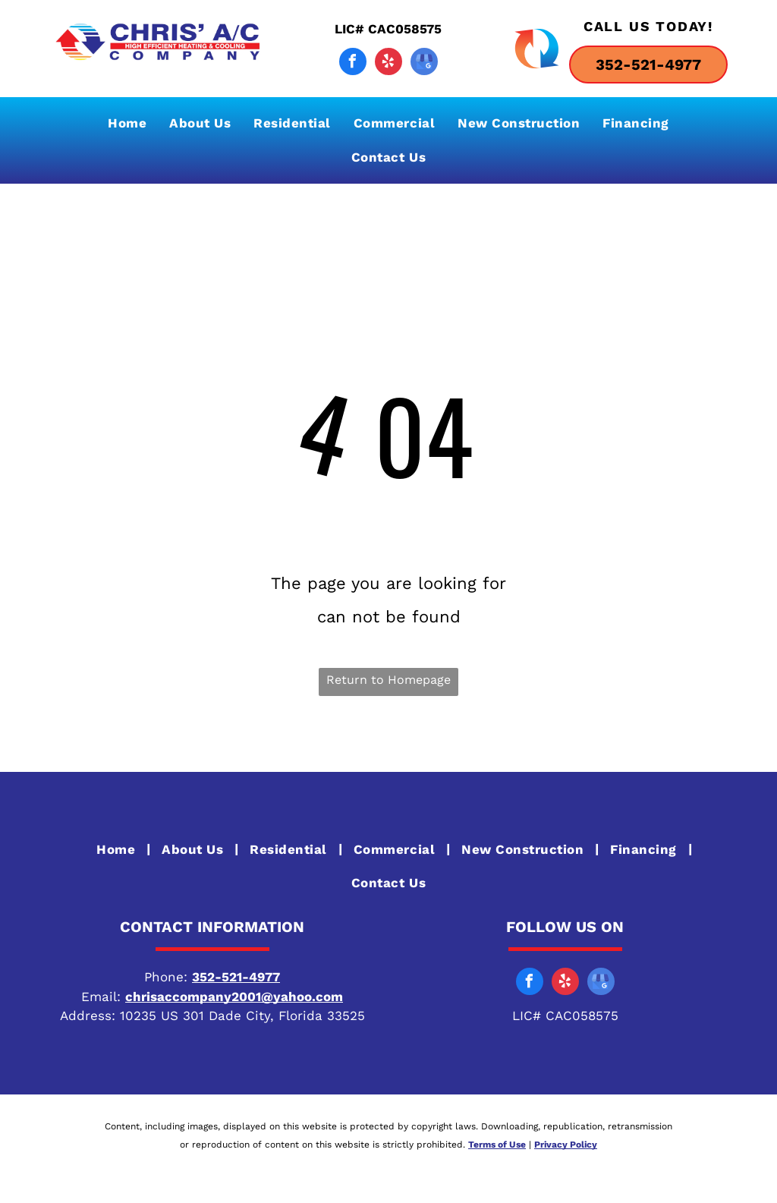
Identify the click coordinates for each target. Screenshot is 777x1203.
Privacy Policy (565, 1144)
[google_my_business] (424, 63)
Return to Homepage (388, 679)
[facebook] (352, 63)
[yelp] (388, 63)
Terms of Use (497, 1144)
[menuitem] (127, 123)
